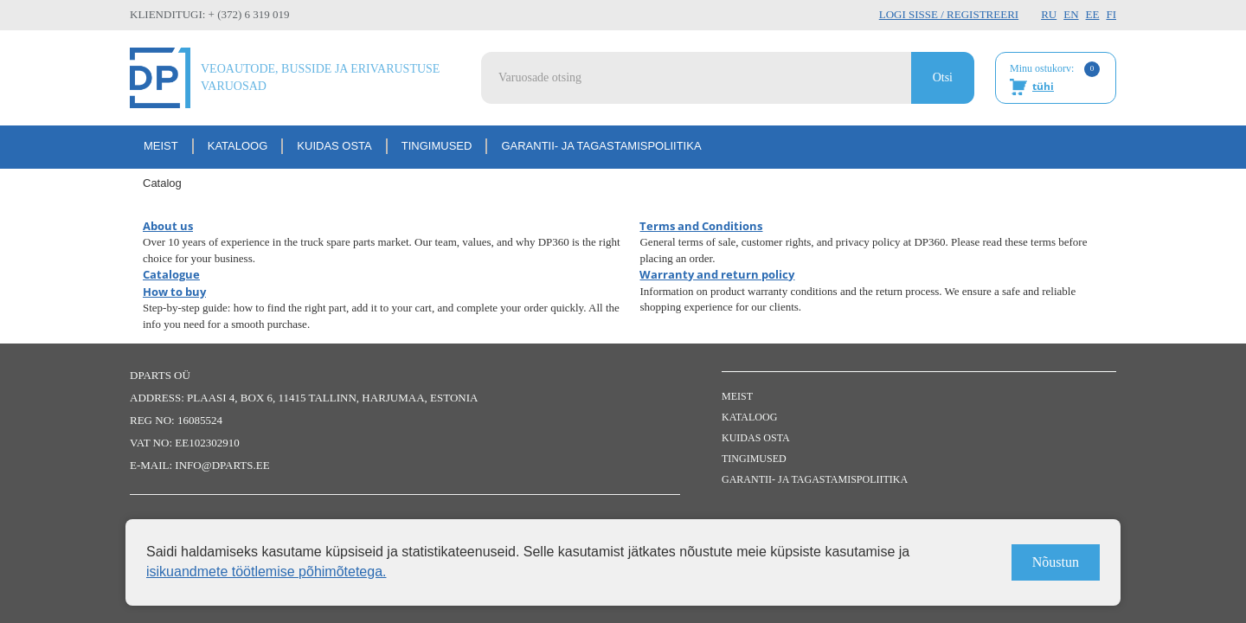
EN (1070, 14)
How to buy (174, 291)
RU (1049, 14)
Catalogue (171, 274)
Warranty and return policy (716, 274)
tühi (1043, 86)
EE (1093, 14)
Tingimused (436, 145)
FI (1111, 14)
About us (168, 226)
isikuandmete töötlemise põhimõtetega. (266, 571)
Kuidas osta (334, 145)
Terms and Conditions (700, 226)
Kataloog (238, 145)
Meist (161, 145)
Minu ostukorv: (1055, 78)
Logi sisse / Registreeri (948, 14)
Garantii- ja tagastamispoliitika (601, 145)
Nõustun (1055, 562)
